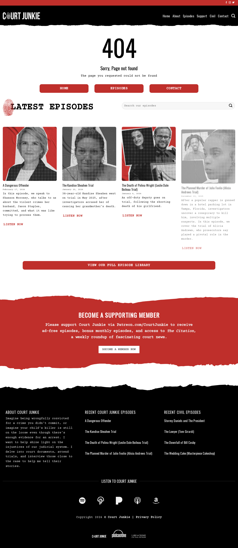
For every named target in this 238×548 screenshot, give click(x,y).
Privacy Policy (149, 517)
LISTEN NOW (13, 232)
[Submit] (230, 105)
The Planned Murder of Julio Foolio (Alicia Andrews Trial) (118, 453)
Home (166, 15)
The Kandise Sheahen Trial (78, 193)
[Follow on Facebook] (226, 2)
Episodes (188, 15)
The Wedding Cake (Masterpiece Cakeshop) (189, 453)
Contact (223, 15)
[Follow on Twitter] (233, 2)
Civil (212, 15)
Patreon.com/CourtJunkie (142, 325)
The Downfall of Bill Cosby (179, 442)
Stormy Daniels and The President (184, 421)
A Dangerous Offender (16, 193)
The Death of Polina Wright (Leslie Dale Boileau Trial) (145, 195)
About (176, 15)
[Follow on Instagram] (230, 2)
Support (202, 15)
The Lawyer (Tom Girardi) (179, 431)
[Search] (233, 16)
